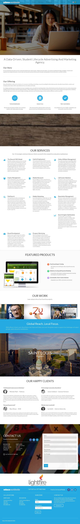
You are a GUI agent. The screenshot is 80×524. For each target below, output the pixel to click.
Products (49, 2)
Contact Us (59, 505)
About (34, 2)
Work (56, 2)
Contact (62, 2)
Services (40, 2)
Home (27, 2)
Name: (36, 499)
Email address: (38, 505)
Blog (69, 2)
